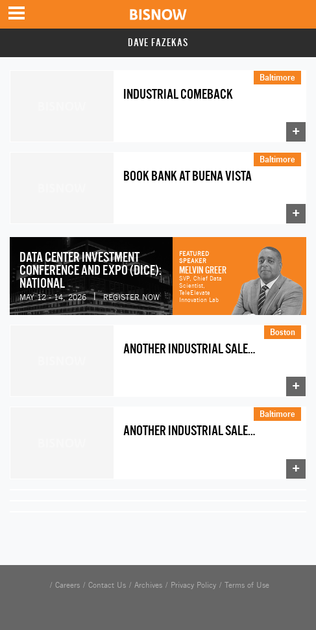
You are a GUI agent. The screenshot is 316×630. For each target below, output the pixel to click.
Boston (282, 332)
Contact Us (107, 585)
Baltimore (277, 77)
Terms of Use (247, 585)
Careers (67, 585)
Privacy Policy (193, 585)
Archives (148, 585)
